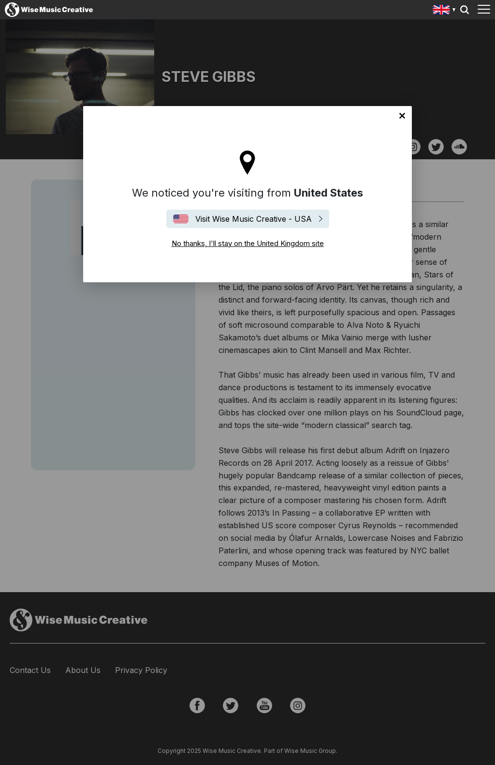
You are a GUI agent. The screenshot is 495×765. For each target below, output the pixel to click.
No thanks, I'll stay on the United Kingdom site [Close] (402, 116)
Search (464, 9)
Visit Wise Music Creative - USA (253, 219)
